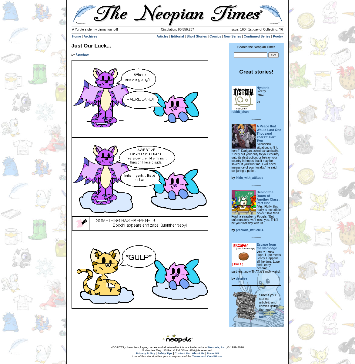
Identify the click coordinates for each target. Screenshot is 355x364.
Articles (162, 36)
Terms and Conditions (207, 356)
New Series (232, 36)
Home (76, 36)
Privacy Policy (145, 353)
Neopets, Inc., (217, 347)
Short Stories (197, 36)
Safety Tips (164, 353)
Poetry (278, 36)
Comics (215, 36)
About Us (198, 353)
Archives (90, 36)
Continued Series (257, 36)
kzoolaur (82, 54)
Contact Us (182, 353)
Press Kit (213, 353)
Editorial (177, 36)
